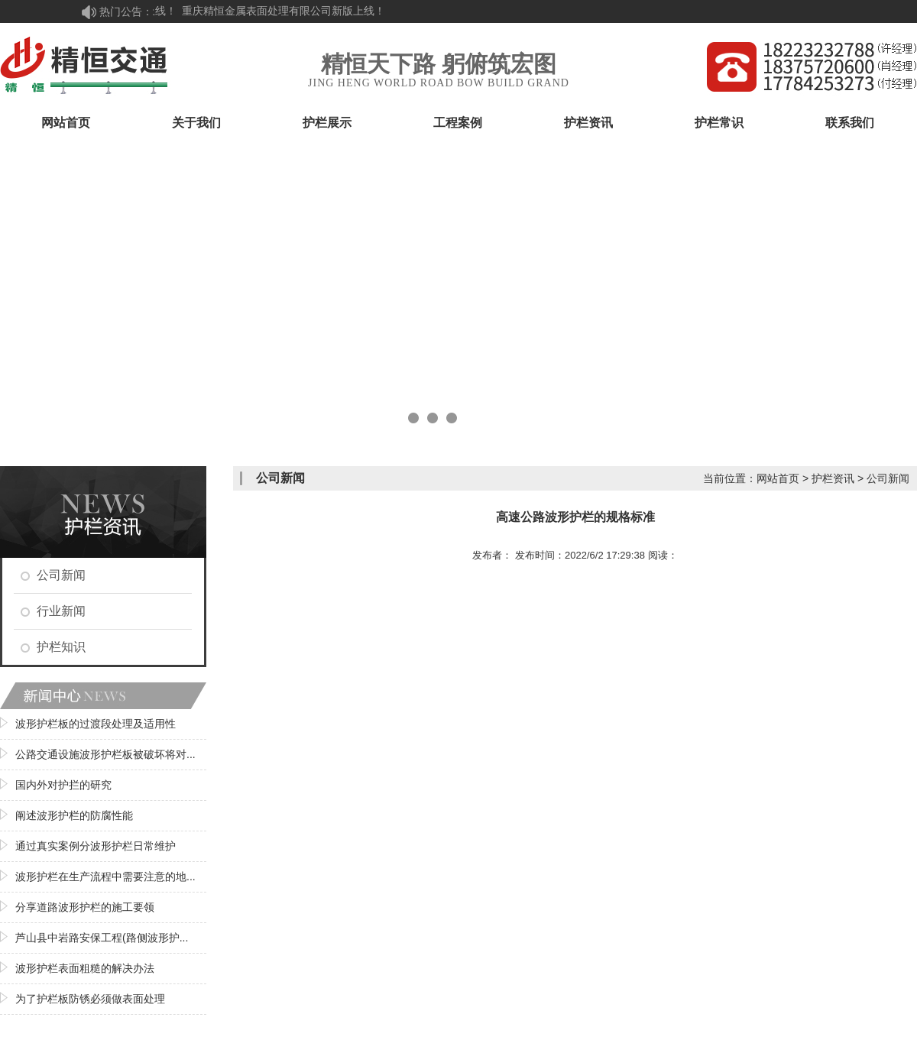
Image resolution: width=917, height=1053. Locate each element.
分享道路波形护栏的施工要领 (84, 907)
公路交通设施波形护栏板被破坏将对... (105, 754)
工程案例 (457, 122)
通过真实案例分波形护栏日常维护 (95, 846)
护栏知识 (61, 646)
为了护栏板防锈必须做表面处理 (90, 999)
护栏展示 (327, 122)
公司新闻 (61, 575)
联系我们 (849, 122)
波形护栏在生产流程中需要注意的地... (105, 876)
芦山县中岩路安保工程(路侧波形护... (101, 938)
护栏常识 (719, 122)
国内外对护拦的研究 (63, 785)
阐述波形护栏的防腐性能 (74, 815)
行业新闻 (61, 610)
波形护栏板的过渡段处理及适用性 (95, 724)
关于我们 (196, 122)
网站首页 (65, 122)
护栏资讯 (588, 122)
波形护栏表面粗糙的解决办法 (84, 968)
